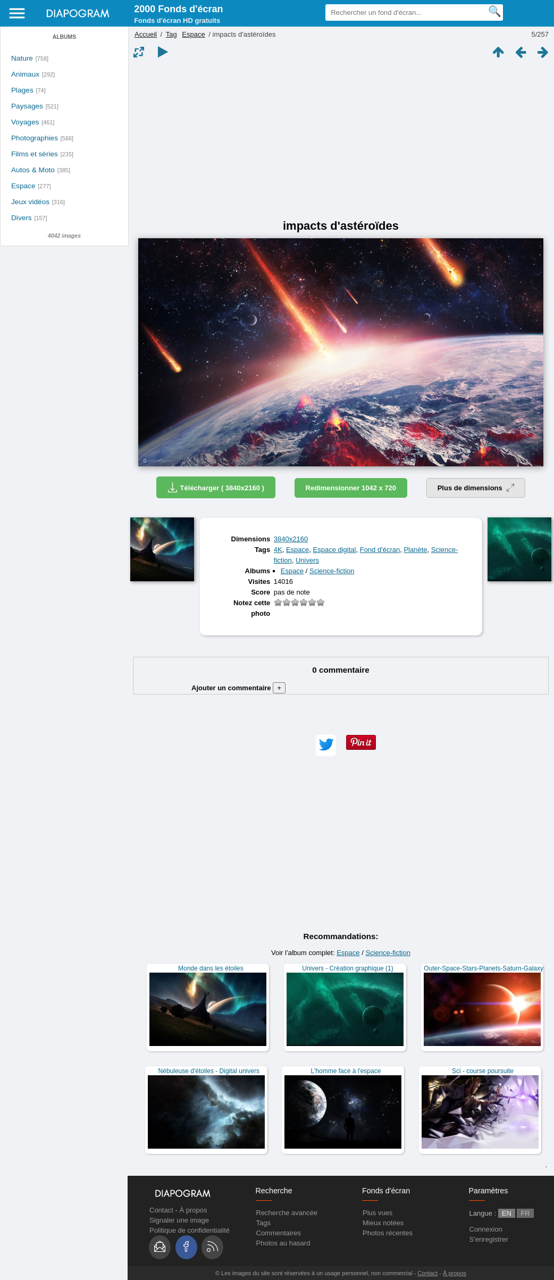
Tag (171, 34)
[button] (326, 745)
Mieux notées (383, 1223)
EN (506, 1213)
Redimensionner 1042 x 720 (351, 488)
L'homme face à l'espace (345, 1071)
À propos (193, 1210)
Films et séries (34, 154)
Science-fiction (332, 571)
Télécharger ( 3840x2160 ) (215, 487)
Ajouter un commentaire (238, 687)
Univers (307, 560)
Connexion (485, 1229)
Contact (161, 1210)
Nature (22, 58)
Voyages (25, 122)
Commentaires (278, 1233)
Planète (415, 550)
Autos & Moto (33, 170)
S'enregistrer (488, 1239)
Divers (21, 218)
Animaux (25, 74)
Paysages (27, 106)
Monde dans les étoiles (211, 968)
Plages (22, 90)
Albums (64, 37)
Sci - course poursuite (483, 1071)
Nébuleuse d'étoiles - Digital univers (208, 1071)
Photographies (34, 138)
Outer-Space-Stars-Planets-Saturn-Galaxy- (484, 968)
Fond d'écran (380, 550)
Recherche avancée (287, 1213)
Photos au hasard (283, 1243)
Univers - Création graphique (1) (347, 968)
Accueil (146, 34)
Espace (23, 186)
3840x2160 (291, 539)
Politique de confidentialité (189, 1230)
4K (278, 550)
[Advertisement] (341, 139)
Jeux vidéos (30, 202)
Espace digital (334, 550)
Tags (263, 1223)
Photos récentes (388, 1233)
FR (525, 1213)
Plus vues (377, 1213)
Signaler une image (179, 1220)
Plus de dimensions (476, 488)
